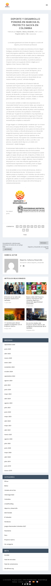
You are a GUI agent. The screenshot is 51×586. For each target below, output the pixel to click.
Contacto (21, 582)
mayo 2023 (7, 416)
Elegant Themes (21, 577)
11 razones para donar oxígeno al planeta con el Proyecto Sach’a (13, 324)
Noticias (14, 582)
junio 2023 (7, 412)
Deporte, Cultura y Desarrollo (25, 32)
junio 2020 (7, 448)
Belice (6, 486)
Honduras (7, 522)
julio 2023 (7, 407)
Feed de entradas (9, 559)
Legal (26, 582)
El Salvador (7, 517)
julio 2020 (7, 443)
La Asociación (7, 580)
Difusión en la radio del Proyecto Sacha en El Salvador (12, 298)
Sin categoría (8, 544)
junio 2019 (7, 466)
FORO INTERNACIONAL (30, 580)
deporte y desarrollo (10, 508)
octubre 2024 (8, 371)
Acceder (6, 555)
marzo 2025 (8, 358)
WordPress (39, 577)
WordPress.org (9, 568)
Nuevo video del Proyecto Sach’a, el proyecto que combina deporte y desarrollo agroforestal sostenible (35, 300)
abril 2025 (7, 353)
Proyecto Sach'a (20, 34)
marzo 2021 (8, 434)
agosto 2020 (8, 439)
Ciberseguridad (9, 495)
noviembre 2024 (9, 367)
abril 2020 (7, 457)
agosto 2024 (8, 380)
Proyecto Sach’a (17, 580)
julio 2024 (7, 385)
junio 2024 (7, 389)
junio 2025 (7, 349)
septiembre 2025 (9, 344)
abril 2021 (7, 430)
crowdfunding (8, 504)
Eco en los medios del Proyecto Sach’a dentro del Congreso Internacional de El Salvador (36, 325)
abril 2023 (7, 421)
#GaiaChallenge (42, 580)
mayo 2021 (7, 425)
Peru (5, 535)
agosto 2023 (8, 403)
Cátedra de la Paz (10, 490)
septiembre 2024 (9, 376)
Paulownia (7, 531)
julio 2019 (7, 461)
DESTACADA (8, 513)
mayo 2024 (7, 394)
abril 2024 (7, 398)
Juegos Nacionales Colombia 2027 (15, 526)
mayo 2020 (7, 452)
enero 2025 (7, 362)
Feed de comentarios (11, 564)
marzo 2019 (8, 470)
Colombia (7, 499)
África (6, 481)
